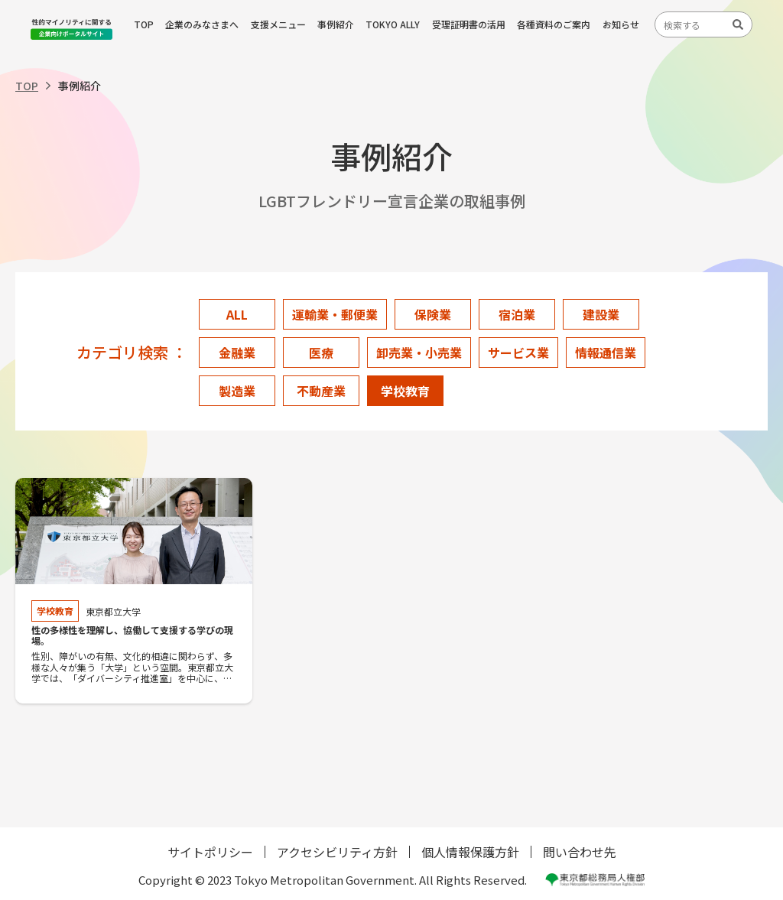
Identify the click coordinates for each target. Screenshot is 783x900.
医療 (321, 352)
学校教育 (405, 391)
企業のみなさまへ (202, 24)
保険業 (432, 314)
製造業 (237, 391)
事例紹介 (335, 24)
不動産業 (321, 391)
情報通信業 (605, 352)
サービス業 (518, 352)
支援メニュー (278, 24)
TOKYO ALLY (393, 24)
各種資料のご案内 (553, 24)
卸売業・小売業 (419, 352)
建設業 (601, 314)
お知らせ (621, 24)
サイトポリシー (210, 852)
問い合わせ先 (579, 852)
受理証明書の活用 (468, 24)
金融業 (237, 352)
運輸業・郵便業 (335, 314)
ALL (237, 314)
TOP (144, 24)
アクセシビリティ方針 (337, 852)
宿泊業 (517, 314)
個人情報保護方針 (470, 852)
